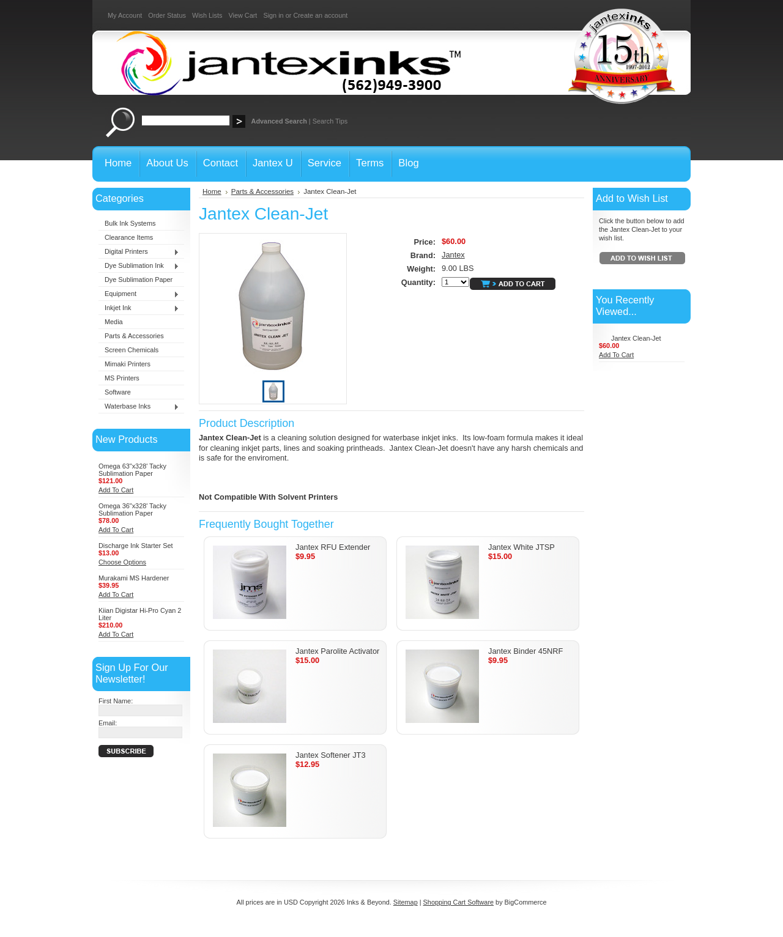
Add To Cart (115, 490)
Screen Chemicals (131, 350)
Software (118, 392)
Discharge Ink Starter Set (135, 545)
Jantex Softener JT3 (330, 755)
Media (114, 321)
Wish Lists (207, 15)
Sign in (273, 15)
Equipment (138, 294)
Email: (107, 723)
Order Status (167, 15)
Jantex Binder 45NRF (525, 651)
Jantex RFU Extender (332, 547)
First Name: (115, 701)
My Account (125, 15)
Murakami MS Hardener (133, 578)
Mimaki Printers (127, 364)
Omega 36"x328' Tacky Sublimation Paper (132, 509)
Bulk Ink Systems (130, 223)
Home (211, 191)
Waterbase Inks (138, 406)
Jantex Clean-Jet (636, 338)
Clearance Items (129, 237)
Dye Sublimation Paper (139, 279)
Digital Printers (138, 252)
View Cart (242, 15)
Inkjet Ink (138, 308)
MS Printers (122, 378)
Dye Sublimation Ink (138, 266)
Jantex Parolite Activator (337, 651)
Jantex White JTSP (521, 547)
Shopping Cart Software (458, 902)
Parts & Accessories (134, 335)
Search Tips (330, 121)
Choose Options (122, 562)
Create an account (320, 15)
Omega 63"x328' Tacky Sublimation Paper (132, 469)
